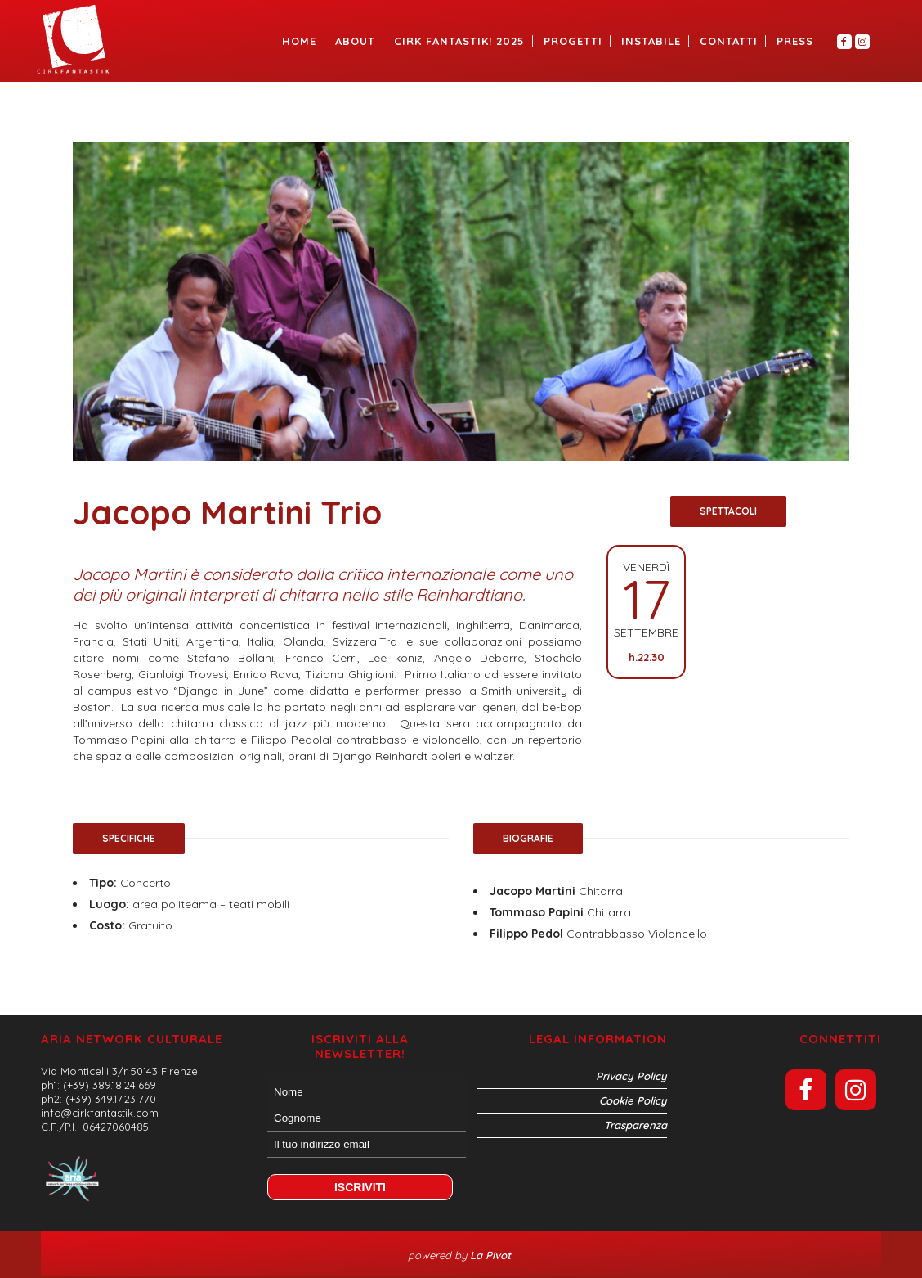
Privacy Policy (631, 1075)
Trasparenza (635, 1125)
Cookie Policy (633, 1100)
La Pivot (492, 1255)
